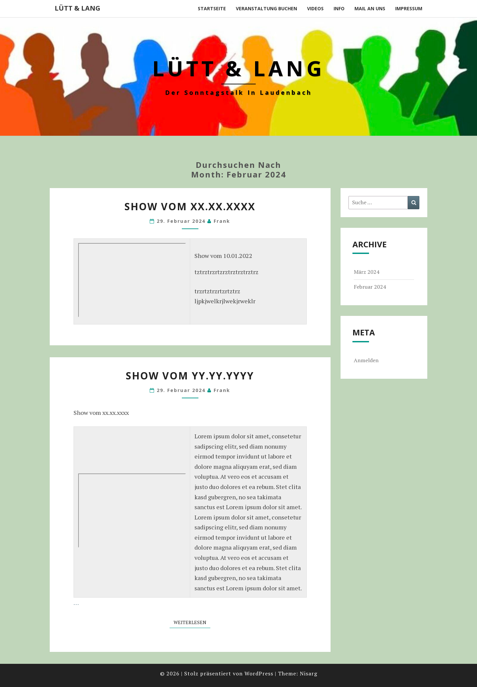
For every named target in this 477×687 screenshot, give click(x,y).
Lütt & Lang (77, 8)
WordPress (258, 673)
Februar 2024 (370, 286)
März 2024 (366, 271)
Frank (222, 221)
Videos (315, 8)
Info (339, 8)
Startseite (212, 8)
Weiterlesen (192, 622)
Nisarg (308, 673)
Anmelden (366, 360)
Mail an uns (369, 8)
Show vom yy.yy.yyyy (190, 375)
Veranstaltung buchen (266, 8)
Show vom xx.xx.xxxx (190, 206)
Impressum (408, 8)
